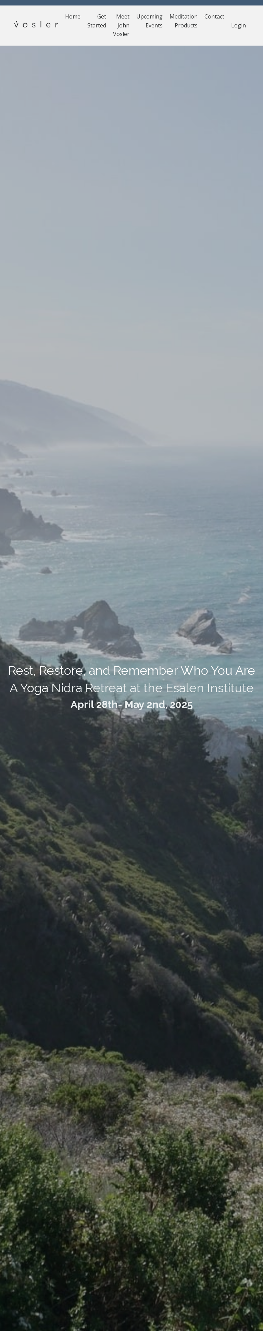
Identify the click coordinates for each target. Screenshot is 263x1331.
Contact (214, 16)
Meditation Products (184, 21)
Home (72, 16)
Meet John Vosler (121, 25)
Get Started (96, 21)
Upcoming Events (149, 21)
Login (238, 25)
